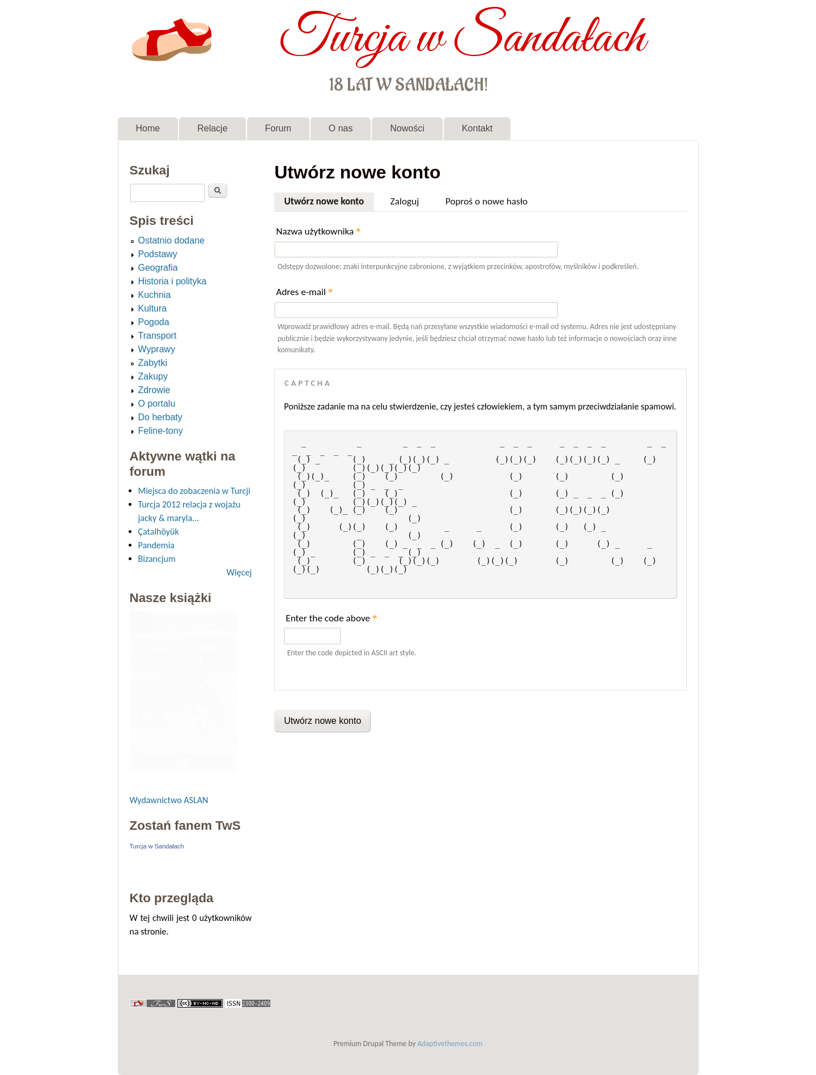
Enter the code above (331, 618)
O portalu (157, 403)
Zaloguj (404, 201)
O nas (341, 128)
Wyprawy (157, 349)
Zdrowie (154, 390)
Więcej (239, 572)
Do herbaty (160, 417)
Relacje (212, 128)
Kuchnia (154, 295)
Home (148, 128)
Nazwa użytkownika (318, 231)
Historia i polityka (172, 281)
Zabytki (153, 363)
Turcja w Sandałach (462, 38)
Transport (157, 335)
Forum (278, 128)
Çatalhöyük (158, 531)
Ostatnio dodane (171, 240)
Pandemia (156, 545)
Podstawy (157, 254)
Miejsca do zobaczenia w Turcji (194, 490)
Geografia (158, 267)
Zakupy (153, 376)
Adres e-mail (304, 292)
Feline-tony (160, 431)
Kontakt (477, 128)
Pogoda (153, 322)
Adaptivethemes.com (450, 1043)
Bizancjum (157, 558)
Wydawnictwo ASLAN (169, 800)
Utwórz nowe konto (328, 200)
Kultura (152, 308)
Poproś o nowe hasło (486, 201)
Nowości (407, 128)
